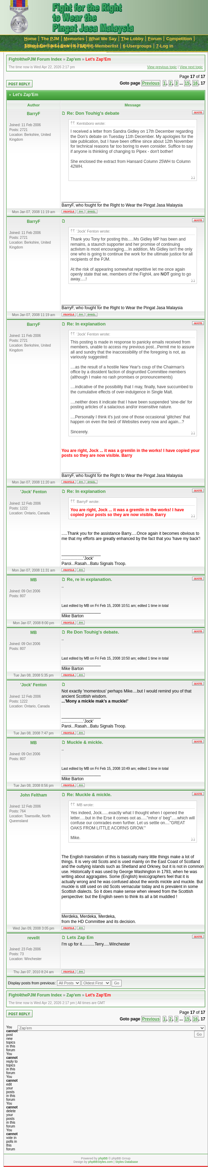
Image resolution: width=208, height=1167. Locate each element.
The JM (50, 38)
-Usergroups (137, 46)
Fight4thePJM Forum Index (35, 59)
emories (74, 38)
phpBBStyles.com (100, 1162)
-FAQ (80, 46)
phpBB (102, 1158)
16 (195, 83)
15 (187, 83)
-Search (59, 46)
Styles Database (126, 1162)
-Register (35, 46)
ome (30, 38)
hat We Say (102, 38)
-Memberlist (105, 46)
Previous (151, 83)
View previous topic (162, 67)
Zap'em (73, 59)
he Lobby (132, 38)
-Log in (164, 46)
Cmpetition (179, 38)
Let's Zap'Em (98, 59)
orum (155, 38)
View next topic (191, 67)
